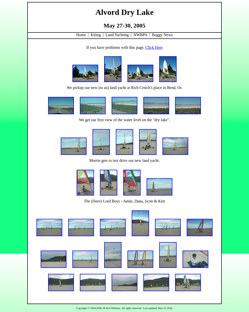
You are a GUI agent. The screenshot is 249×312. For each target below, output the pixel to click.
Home (81, 35)
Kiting (96, 35)
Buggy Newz (162, 35)
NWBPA (140, 35)
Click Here (154, 47)
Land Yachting (117, 35)
